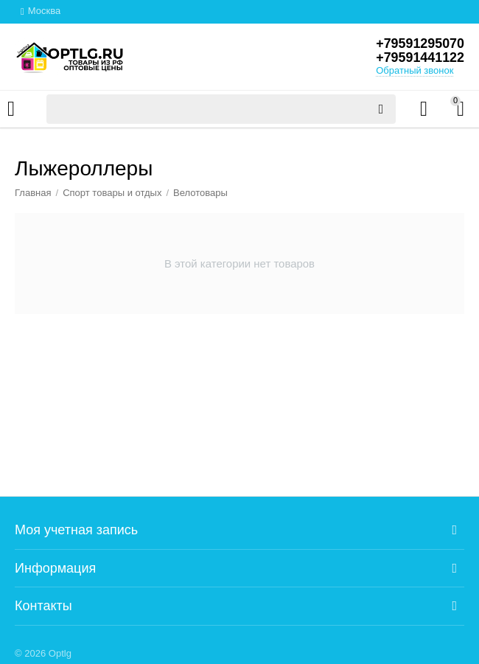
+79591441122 (419, 58)
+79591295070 (419, 43)
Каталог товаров (11, 109)
